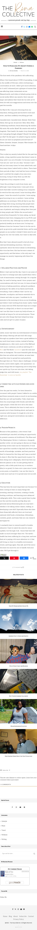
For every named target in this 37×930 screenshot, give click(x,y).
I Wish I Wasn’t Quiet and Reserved (18, 666)
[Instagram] (27, 27)
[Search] (35, 27)
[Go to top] (18, 927)
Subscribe (23, 916)
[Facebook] (21, 27)
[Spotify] (32, 27)
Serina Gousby (14, 71)
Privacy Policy (18, 919)
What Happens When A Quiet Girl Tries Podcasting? (18, 756)
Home (5, 916)
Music (3, 826)
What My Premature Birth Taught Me (18, 606)
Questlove (18, 350)
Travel (3, 830)
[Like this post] (23, 568)
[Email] (29, 27)
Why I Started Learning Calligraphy (18, 696)
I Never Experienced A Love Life (18, 726)
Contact (31, 916)
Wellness (4, 835)
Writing (4, 839)
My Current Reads (15, 869)
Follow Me (3, 897)
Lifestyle (4, 821)
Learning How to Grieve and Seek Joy (18, 636)
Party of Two (9, 872)
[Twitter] (24, 27)
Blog (10, 916)
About (15, 916)
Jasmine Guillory (9, 874)
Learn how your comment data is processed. (18, 779)
